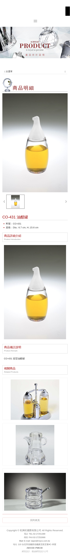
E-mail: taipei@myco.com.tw (37, 541)
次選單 (35, 71)
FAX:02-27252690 (37, 537)
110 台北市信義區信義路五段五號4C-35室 (37, 544)
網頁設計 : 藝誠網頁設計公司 (35, 551)
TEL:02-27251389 (37, 534)
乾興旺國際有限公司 (35, 11)
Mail (21, 541)
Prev (4, 44)
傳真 (26, 537)
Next (66, 44)
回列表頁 (35, 520)
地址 (15, 544)
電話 (26, 534)
